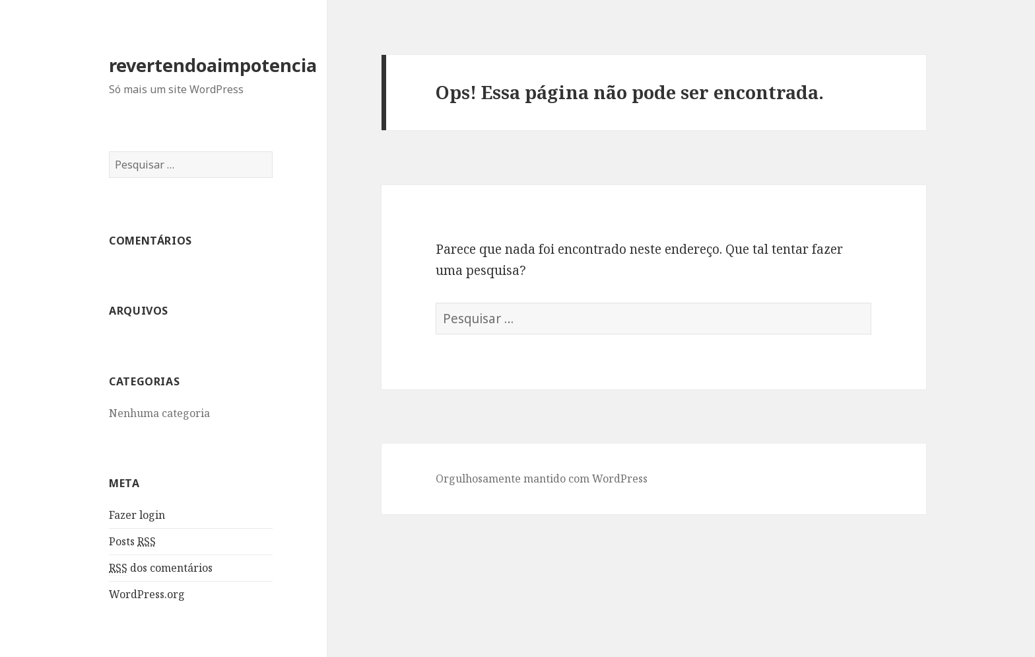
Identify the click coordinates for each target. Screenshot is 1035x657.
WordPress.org (147, 594)
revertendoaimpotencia (213, 65)
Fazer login (137, 515)
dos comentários (161, 568)
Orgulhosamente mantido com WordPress (542, 478)
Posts (132, 541)
